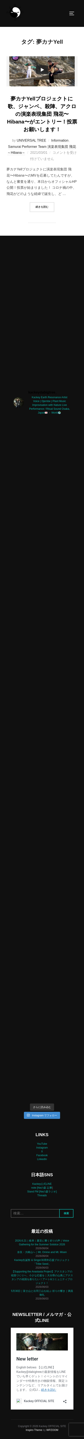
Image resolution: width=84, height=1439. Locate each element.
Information (59, 140)
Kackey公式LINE (42, 1183)
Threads (42, 1195)
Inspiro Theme (34, 1430)
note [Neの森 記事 (41, 1187)
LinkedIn (42, 1159)
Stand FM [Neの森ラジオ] (42, 1191)
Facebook (42, 1155)
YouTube (42, 1143)
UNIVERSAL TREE (31, 140)
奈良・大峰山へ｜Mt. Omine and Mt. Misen (42, 1252)
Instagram (42, 1147)
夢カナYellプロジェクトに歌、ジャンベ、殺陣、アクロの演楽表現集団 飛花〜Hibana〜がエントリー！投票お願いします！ (42, 114)
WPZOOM (52, 1430)
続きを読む (45, 206)
